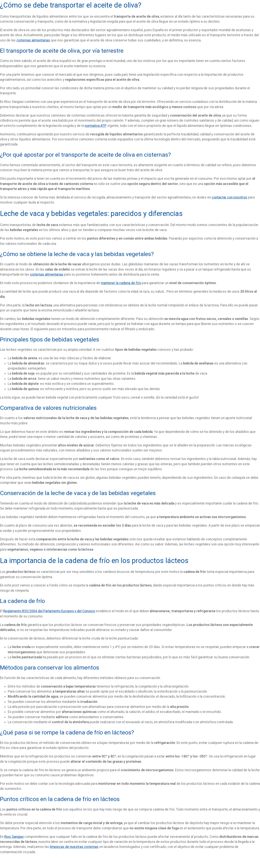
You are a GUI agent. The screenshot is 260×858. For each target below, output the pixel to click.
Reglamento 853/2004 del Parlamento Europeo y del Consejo (49, 611)
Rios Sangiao (14, 837)
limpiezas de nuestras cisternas (74, 847)
